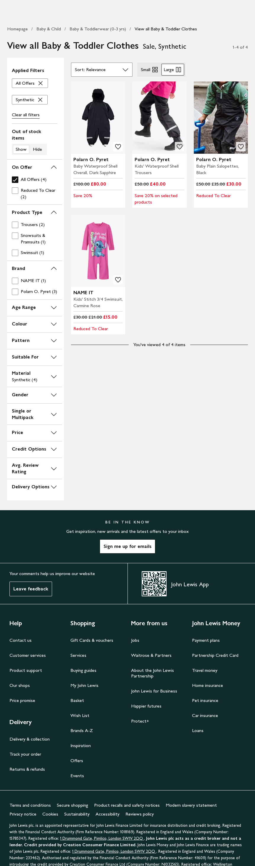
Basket (77, 700)
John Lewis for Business (154, 691)
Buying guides (83, 670)
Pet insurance (205, 700)
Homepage (17, 29)
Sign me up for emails (127, 546)
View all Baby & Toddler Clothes (166, 29)
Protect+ (140, 721)
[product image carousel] (98, 117)
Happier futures (146, 706)
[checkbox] (34, 179)
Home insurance (207, 685)
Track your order (25, 754)
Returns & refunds (27, 769)
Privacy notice (22, 814)
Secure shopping (72, 805)
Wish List (79, 715)
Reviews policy (139, 814)
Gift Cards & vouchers (91, 640)
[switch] (34, 141)
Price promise (22, 700)
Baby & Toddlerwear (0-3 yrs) (98, 29)
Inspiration (80, 745)
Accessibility (108, 814)
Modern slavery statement (191, 805)
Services (78, 655)
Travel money (204, 670)
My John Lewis (84, 685)
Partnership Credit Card (215, 655)
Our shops (19, 685)
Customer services (27, 655)
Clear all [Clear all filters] (26, 115)
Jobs (135, 640)
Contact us (20, 640)
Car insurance (205, 715)
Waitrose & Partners (151, 655)
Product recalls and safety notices (127, 805)
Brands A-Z (81, 730)
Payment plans (206, 640)
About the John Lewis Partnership (152, 673)
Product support (25, 670)
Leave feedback (30, 589)
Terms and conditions (30, 805)
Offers (76, 760)
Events (77, 775)
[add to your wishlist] (118, 146)
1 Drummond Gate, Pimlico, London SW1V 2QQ (102, 838)
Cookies (50, 814)
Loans (198, 730)
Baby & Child (48, 29)
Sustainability (77, 814)
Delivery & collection (29, 739)
